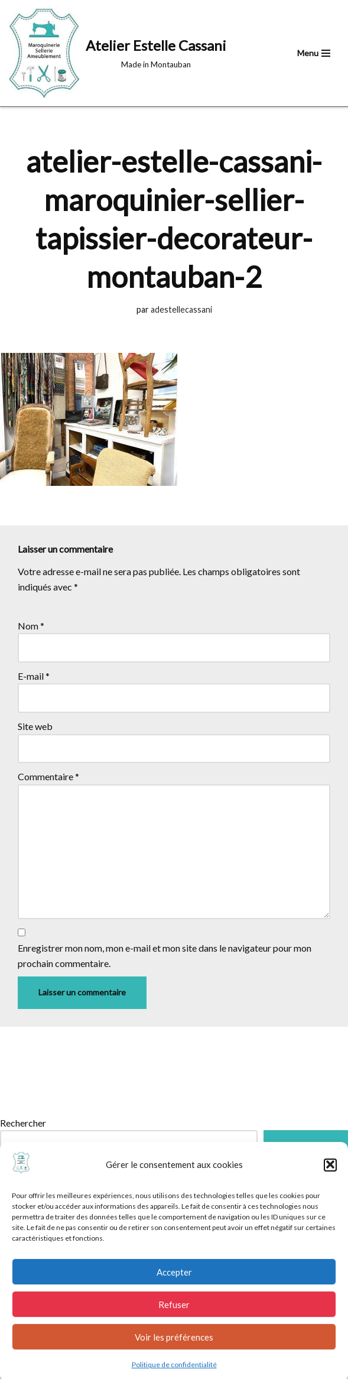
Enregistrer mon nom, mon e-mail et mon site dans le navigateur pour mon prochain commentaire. (164, 955)
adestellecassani (181, 309)
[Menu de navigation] (313, 53)
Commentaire (48, 776)
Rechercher (23, 1122)
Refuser (174, 1313)
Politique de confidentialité (174, 1374)
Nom (31, 625)
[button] (330, 1174)
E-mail (34, 676)
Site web (35, 726)
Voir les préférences (174, 1346)
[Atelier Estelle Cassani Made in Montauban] (117, 53)
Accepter (174, 1281)
